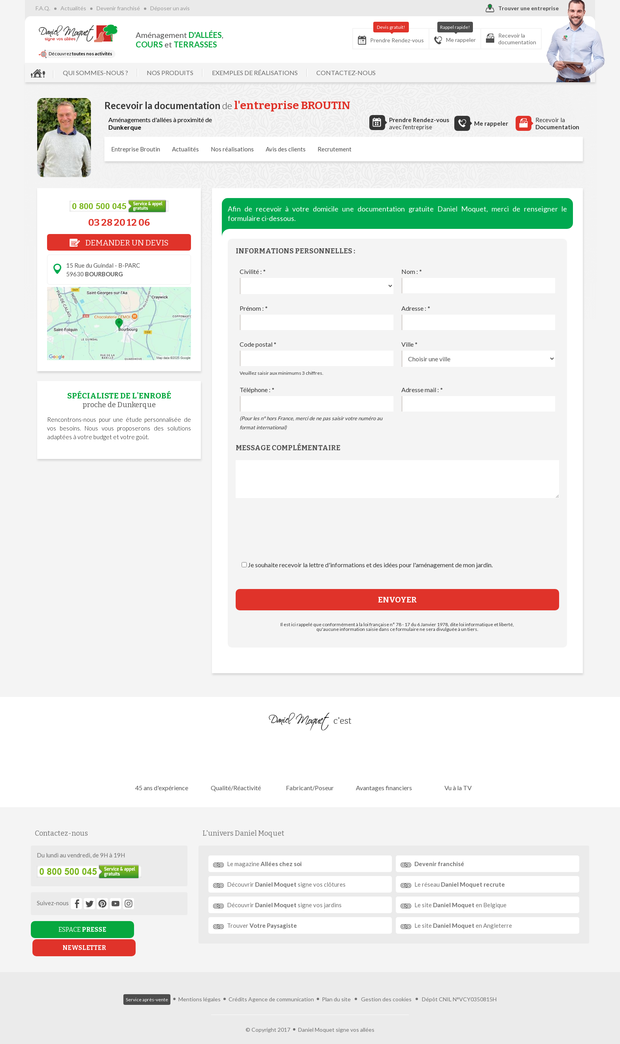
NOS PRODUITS (182, 72)
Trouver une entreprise (509, 8)
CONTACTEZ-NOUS (358, 72)
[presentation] (397, 537)
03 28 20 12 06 (119, 222)
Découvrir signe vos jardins (286, 904)
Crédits (238, 986)
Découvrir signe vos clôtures (288, 884)
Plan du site (336, 986)
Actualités (85, 8)
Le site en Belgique (458, 904)
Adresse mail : (422, 389)
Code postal (258, 344)
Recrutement (335, 149)
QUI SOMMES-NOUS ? (107, 72)
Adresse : (415, 308)
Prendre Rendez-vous (379, 36)
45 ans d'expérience (164, 764)
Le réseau (457, 884)
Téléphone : (257, 389)
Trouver (264, 925)
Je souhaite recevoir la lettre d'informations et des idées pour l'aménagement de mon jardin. (370, 564)
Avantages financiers (382, 764)
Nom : (411, 271)
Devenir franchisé (130, 8)
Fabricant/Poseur (310, 764)
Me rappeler (442, 36)
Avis (286, 149)
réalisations (232, 149)
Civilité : (253, 271)
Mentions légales (199, 986)
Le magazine (266, 863)
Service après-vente (147, 987)
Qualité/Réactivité (237, 764)
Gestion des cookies (386, 986)
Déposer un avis (182, 8)
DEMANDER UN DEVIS (119, 242)
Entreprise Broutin (135, 149)
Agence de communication (281, 986)
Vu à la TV (455, 764)
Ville (409, 344)
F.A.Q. (55, 8)
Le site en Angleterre (461, 925)
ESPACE (74, 929)
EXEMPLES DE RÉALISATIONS (267, 72)
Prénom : (254, 308)
